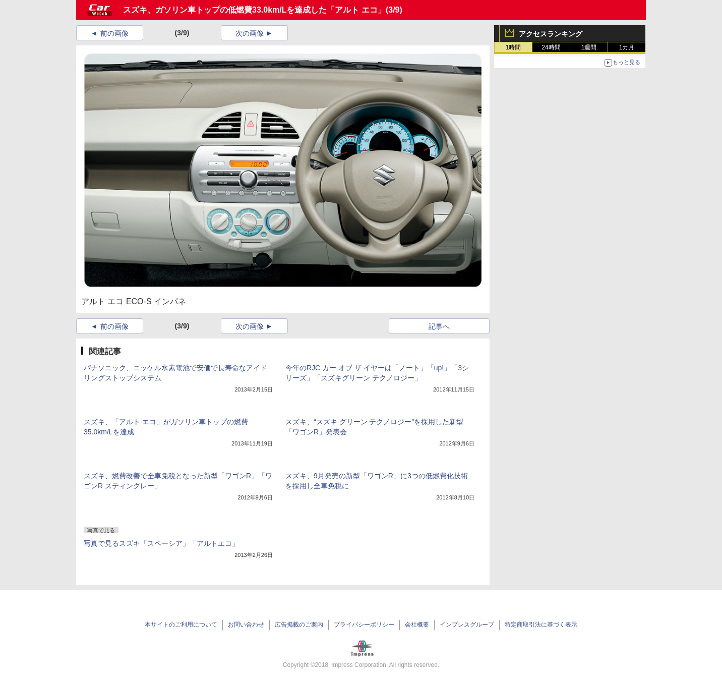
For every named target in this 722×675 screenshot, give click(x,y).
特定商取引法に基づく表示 (541, 624)
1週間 (589, 47)
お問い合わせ (246, 624)
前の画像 (114, 33)
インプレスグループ (467, 624)
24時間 (551, 47)
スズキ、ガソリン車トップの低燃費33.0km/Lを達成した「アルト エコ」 (254, 10)
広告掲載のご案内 (299, 624)
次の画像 (249, 33)
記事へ (439, 326)
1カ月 (627, 47)
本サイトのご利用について (181, 624)
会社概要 (417, 624)
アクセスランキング (550, 34)
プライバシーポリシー (364, 624)
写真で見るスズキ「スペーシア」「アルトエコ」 (161, 543)
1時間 (513, 47)
